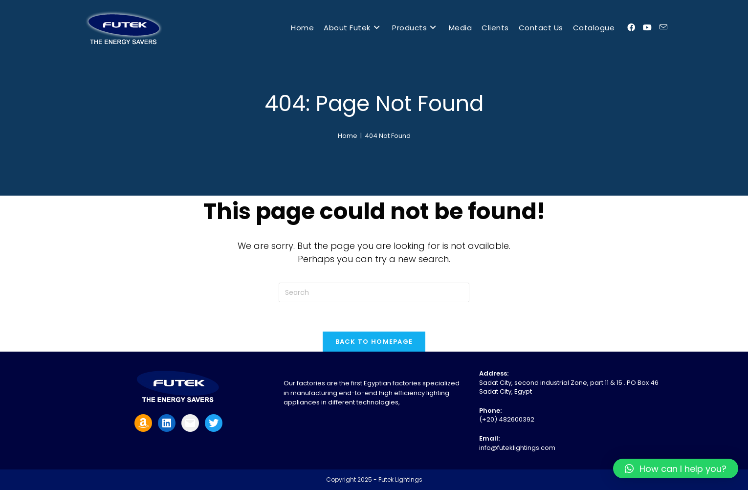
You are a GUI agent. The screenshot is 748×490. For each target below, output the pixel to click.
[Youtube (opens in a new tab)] (647, 27)
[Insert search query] (374, 292)
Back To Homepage (374, 341)
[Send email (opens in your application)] (663, 27)
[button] (675, 468)
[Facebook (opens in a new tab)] (631, 27)
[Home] (347, 135)
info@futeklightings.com (517, 447)
